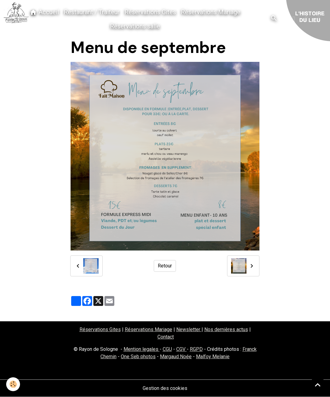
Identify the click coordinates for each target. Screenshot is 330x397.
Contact (165, 337)
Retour (165, 266)
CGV (181, 349)
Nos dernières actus (226, 329)
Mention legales (142, 349)
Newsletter (189, 329)
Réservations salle (135, 26)
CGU (167, 349)
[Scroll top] (317, 384)
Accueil (44, 12)
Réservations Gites (150, 12)
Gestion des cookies (165, 388)
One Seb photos (138, 356)
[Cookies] (13, 384)
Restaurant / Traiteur (92, 12)
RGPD (196, 349)
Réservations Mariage (210, 12)
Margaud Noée (176, 356)
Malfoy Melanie (213, 356)
